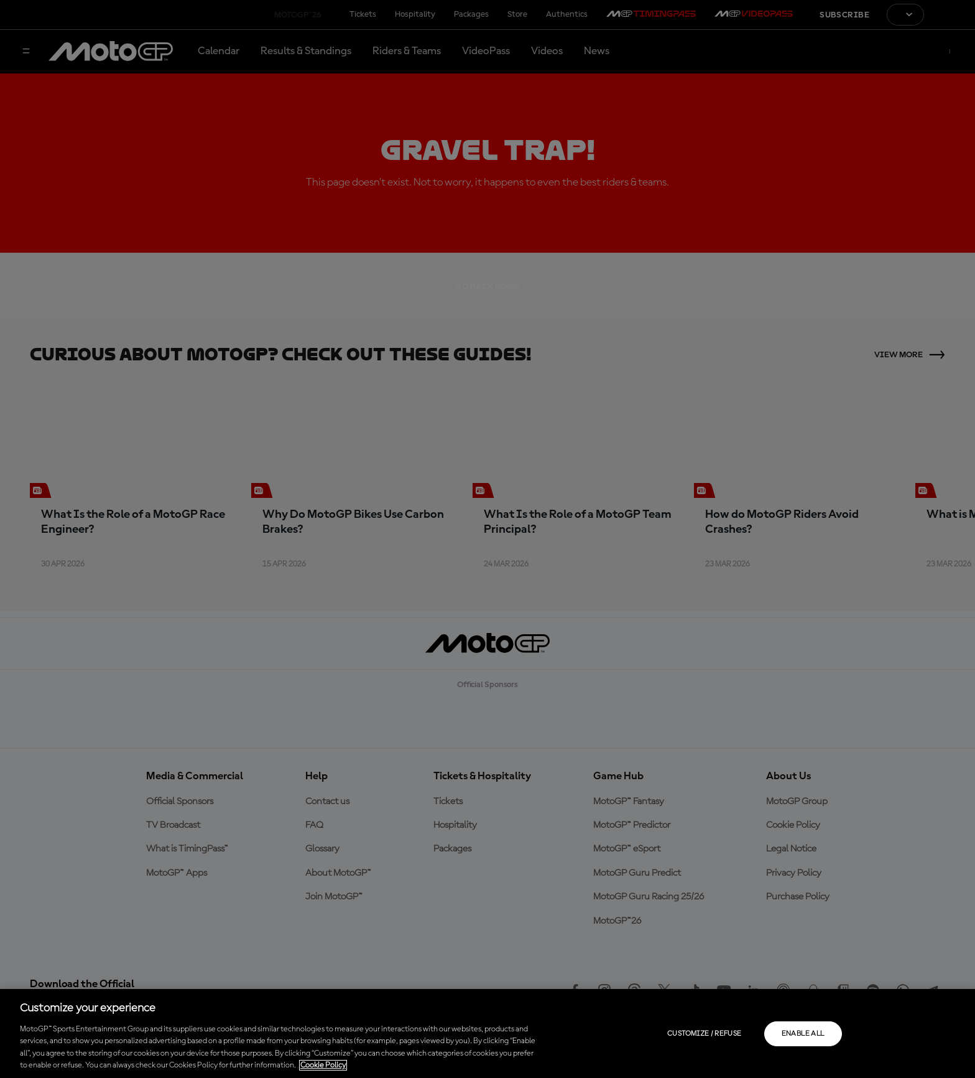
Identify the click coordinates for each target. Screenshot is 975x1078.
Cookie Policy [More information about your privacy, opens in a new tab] (323, 1065)
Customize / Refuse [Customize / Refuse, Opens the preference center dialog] (704, 1034)
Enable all (803, 1034)
